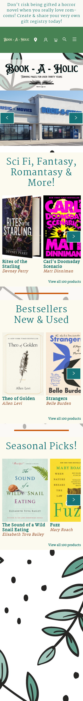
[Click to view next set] (74, 237)
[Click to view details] (21, 226)
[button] (35, 40)
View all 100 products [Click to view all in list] (64, 282)
